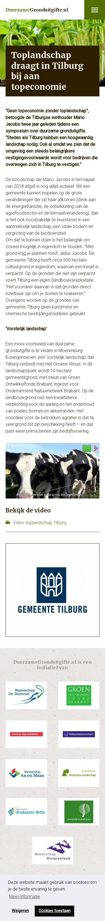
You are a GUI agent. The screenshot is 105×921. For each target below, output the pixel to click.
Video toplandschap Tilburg (39, 522)
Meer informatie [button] (24, 896)
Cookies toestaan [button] (55, 910)
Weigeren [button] (20, 910)
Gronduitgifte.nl (37, 10)
